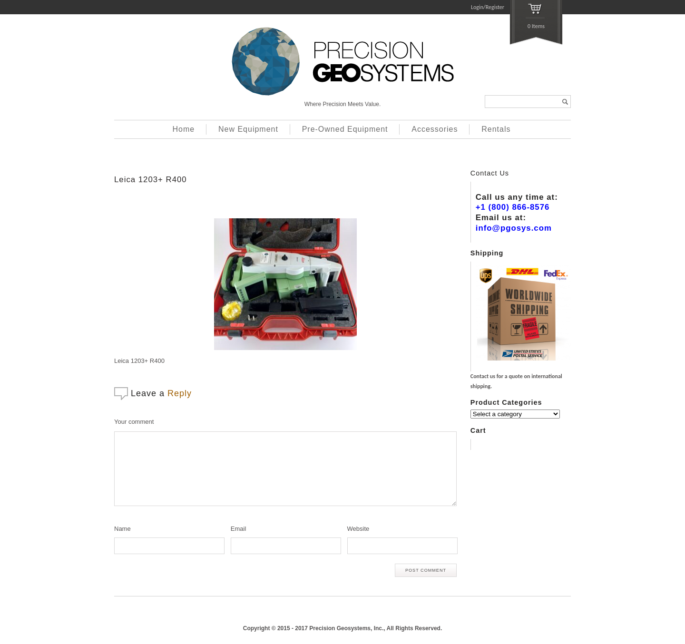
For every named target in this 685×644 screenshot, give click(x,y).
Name (122, 528)
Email (238, 528)
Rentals (495, 129)
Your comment (134, 421)
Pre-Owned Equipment (345, 129)
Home (184, 129)
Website (358, 528)
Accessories (434, 129)
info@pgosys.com (514, 228)
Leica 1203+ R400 (150, 179)
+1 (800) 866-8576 (513, 207)
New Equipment (248, 129)
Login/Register (487, 7)
